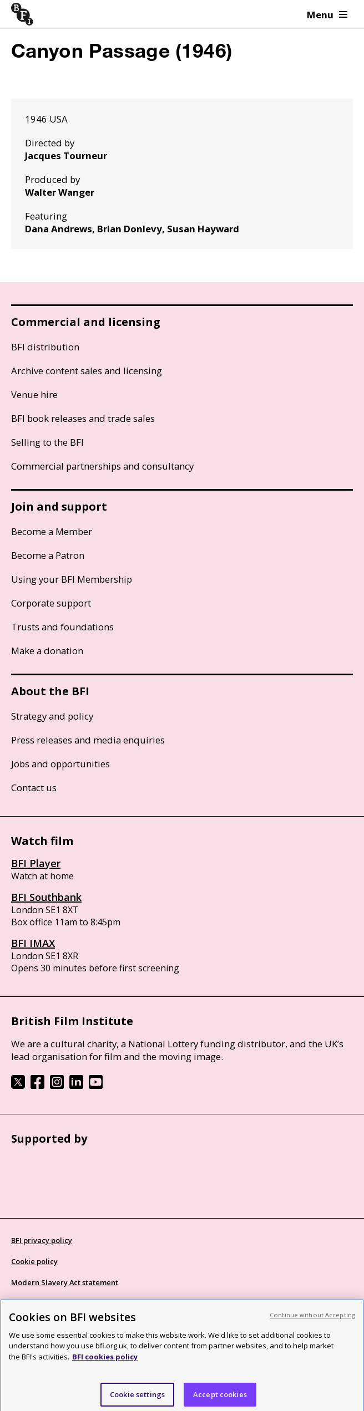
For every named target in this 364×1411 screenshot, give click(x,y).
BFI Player (35, 863)
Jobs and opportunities (60, 763)
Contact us (34, 787)
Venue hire (34, 394)
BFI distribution (45, 346)
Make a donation (47, 650)
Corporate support (51, 603)
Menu (327, 14)
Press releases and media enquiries (88, 739)
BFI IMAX (33, 943)
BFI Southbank (46, 897)
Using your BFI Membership (71, 579)
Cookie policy (34, 1261)
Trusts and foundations (62, 626)
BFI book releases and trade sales (83, 418)
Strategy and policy (52, 716)
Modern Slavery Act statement (64, 1282)
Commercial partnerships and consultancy (102, 466)
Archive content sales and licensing (86, 370)
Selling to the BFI (47, 442)
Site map (26, 1303)
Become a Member (51, 531)
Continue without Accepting (312, 1325)
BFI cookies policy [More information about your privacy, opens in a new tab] (105, 1367)
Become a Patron (47, 555)
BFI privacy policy (41, 1240)
